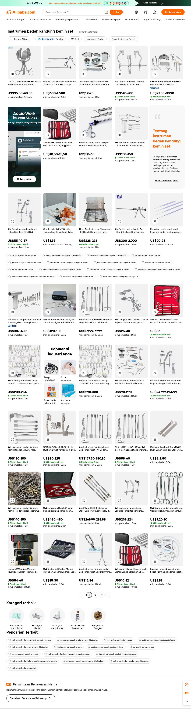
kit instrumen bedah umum (68, 647)
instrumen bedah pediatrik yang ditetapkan (115, 262)
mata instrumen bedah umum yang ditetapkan (157, 269)
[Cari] (116, 12)
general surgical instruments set (24, 262)
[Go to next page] (108, 595)
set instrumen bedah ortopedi (23, 654)
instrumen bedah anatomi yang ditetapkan (77, 640)
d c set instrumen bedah (20, 269)
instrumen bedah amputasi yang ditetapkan (29, 640)
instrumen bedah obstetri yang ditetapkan (116, 654)
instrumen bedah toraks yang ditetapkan (129, 661)
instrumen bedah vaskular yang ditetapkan (60, 269)
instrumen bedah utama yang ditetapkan (28, 647)
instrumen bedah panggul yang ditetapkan (67, 262)
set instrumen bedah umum (22, 255)
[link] (187, 685)
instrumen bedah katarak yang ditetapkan (83, 661)
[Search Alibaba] (74, 12)
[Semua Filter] (19, 39)
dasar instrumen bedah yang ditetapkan (106, 255)
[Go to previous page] (83, 595)
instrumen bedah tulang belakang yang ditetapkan (32, 661)
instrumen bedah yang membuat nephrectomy (30, 276)
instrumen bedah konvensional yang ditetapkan (67, 654)
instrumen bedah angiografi (22, 668)
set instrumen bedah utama (146, 255)
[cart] (146, 12)
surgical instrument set (142, 647)
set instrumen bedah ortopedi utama (157, 640)
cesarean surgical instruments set (77, 276)
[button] (106, 12)
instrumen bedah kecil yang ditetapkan (61, 255)
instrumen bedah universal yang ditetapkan (108, 269)
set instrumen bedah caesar (118, 640)
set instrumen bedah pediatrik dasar (106, 647)
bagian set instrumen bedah (156, 262)
